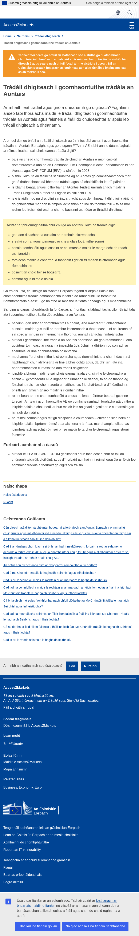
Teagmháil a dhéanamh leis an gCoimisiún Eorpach (41, 828)
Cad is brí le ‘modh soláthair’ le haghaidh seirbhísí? (37, 640)
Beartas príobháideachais (22, 874)
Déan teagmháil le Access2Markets (29, 725)
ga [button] (117, 12)
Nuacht (8, 502)
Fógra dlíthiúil (13, 882)
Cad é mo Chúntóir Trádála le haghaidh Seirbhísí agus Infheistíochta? (49, 572)
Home (7, 36)
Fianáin (8, 867)
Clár (131, 25)
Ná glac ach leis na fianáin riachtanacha (95, 926)
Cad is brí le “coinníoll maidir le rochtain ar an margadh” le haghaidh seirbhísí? (55, 580)
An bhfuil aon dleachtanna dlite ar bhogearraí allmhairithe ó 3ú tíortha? (50, 565)
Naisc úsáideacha (15, 494)
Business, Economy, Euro (22, 787)
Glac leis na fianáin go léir (38, 926)
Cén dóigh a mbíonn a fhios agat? (111, 3)
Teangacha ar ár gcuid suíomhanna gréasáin (36, 860)
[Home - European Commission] (33, 809)
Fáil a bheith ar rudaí (18, 707)
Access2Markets (16, 687)
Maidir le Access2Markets (22, 762)
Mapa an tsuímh (15, 769)
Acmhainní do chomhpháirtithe (26, 842)
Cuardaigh (129, 12)
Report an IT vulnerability (22, 849)
